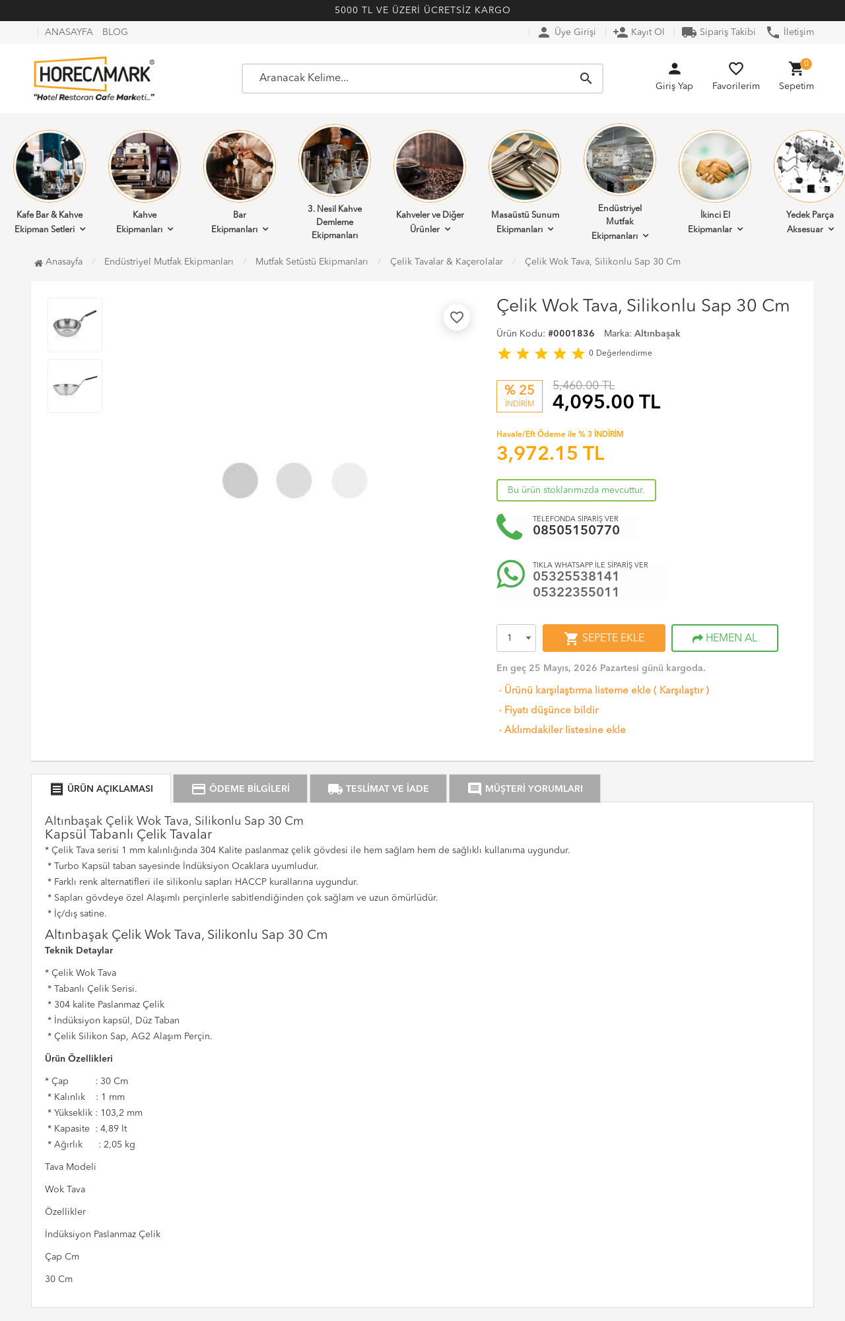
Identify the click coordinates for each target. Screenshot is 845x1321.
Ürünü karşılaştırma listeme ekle (573, 691)
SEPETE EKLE (604, 639)
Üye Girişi (566, 32)
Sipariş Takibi (718, 32)
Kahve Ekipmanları (144, 182)
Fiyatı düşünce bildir (547, 711)
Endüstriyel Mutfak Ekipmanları (620, 182)
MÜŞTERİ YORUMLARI (525, 789)
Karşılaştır (681, 691)
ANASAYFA (69, 32)
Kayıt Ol (639, 32)
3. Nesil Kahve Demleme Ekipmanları (334, 182)
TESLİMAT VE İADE (378, 789)
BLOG (115, 32)
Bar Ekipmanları (239, 182)
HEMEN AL (725, 639)
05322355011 (576, 593)
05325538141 (576, 577)
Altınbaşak (657, 333)
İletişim (789, 32)
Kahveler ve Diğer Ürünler (429, 182)
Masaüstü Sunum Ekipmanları (525, 182)
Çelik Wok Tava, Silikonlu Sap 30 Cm (603, 262)
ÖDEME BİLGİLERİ (240, 789)
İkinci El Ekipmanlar (715, 182)
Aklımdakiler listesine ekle (561, 731)
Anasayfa (58, 262)
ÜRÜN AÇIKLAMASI (101, 789)
